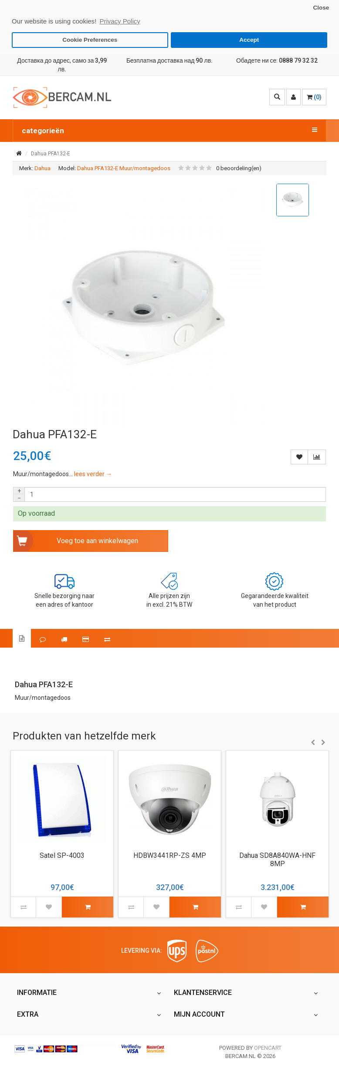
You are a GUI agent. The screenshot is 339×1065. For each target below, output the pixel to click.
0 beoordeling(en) (238, 168)
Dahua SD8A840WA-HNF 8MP (277, 859)
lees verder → (93, 473)
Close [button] (321, 7)
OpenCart (267, 1048)
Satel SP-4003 (62, 855)
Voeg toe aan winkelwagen (97, 541)
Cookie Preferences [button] (89, 40)
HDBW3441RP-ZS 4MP (169, 855)
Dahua (42, 168)
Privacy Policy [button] (119, 21)
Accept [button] (249, 40)
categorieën (169, 130)
